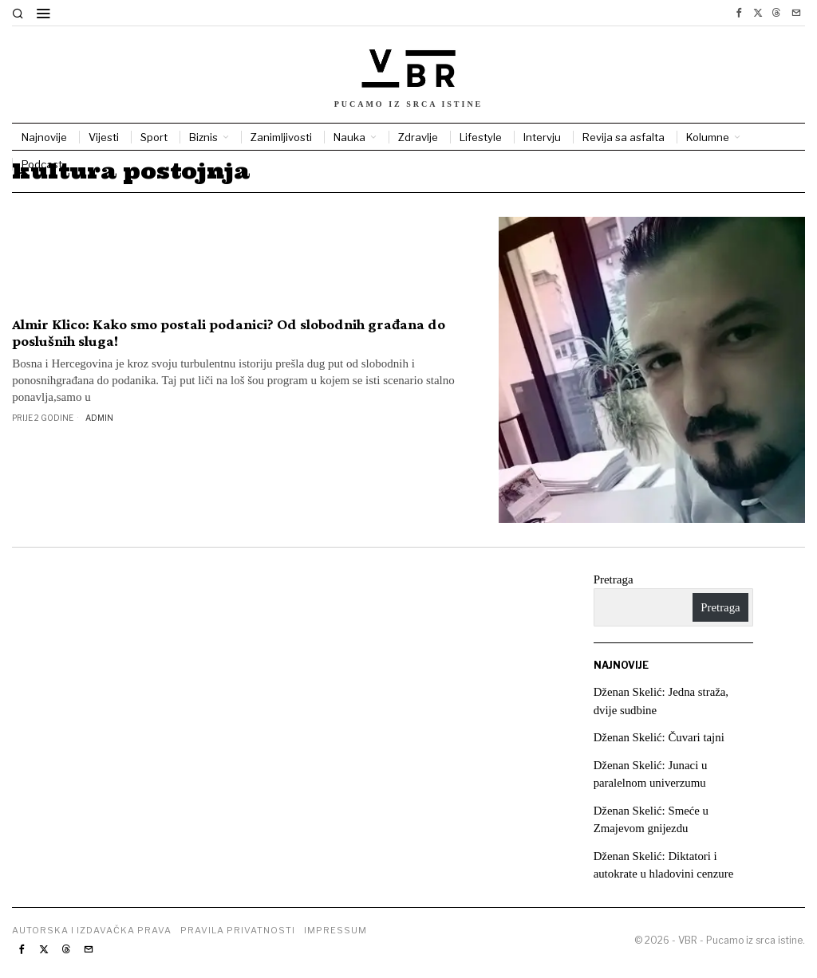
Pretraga (613, 579)
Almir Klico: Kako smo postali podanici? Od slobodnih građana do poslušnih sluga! (228, 332)
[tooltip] (739, 13)
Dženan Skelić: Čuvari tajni (660, 737)
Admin (99, 417)
